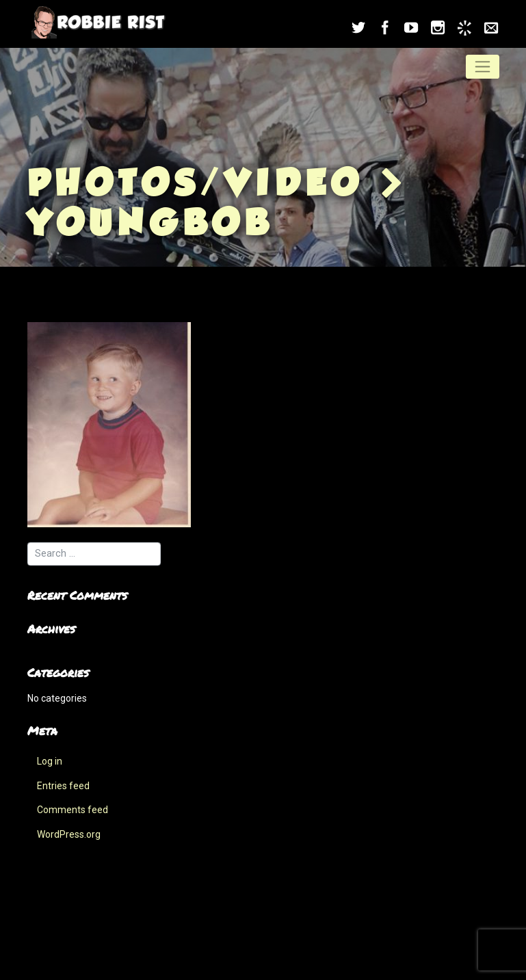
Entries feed (63, 785)
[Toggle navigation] (482, 66)
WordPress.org (69, 834)
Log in (49, 761)
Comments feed (72, 809)
